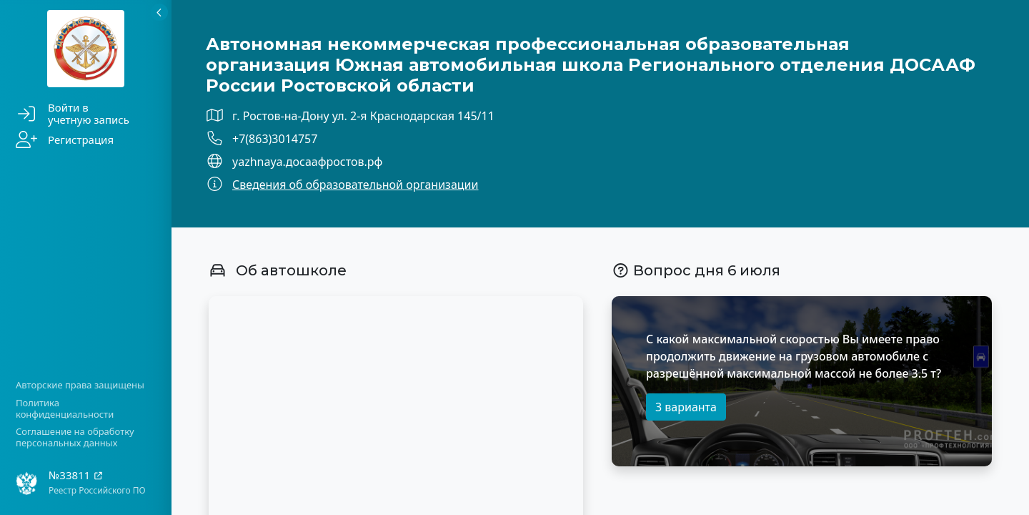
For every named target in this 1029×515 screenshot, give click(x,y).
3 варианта (686, 407)
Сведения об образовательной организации (355, 184)
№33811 (76, 475)
